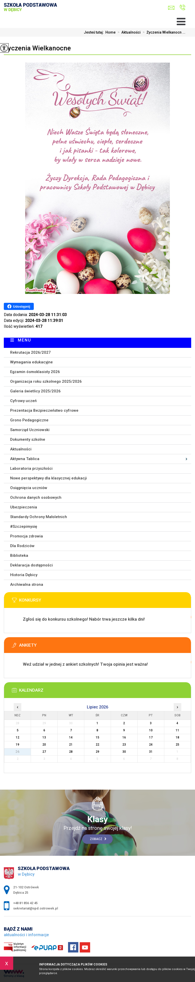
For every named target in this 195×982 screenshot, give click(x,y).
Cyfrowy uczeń (23, 401)
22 (97, 744)
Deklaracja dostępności (31, 565)
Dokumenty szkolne (27, 439)
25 (177, 744)
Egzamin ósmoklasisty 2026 (35, 371)
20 (44, 744)
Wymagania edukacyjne (31, 362)
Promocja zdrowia (26, 536)
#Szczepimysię (23, 526)
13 (44, 737)
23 (124, 744)
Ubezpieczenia (23, 507)
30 (124, 751)
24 (151, 744)
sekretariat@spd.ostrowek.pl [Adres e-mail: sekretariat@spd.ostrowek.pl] (35, 908)
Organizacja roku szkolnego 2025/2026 (46, 381)
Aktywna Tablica (24, 459)
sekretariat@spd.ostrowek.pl (171, 8)
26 (17, 751)
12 (17, 737)
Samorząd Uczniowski (30, 430)
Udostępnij (18, 306)
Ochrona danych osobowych (35, 497)
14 (71, 737)
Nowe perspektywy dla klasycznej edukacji (48, 478)
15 (97, 737)
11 (177, 730)
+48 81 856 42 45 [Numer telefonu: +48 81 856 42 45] (25, 903)
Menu (24, 340)
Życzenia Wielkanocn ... (163, 32)
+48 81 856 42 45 (182, 7)
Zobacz (98, 839)
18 (177, 737)
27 (44, 751)
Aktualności (128, 32)
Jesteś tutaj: (94, 32)
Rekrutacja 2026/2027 (30, 352)
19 (17, 744)
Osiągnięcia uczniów (28, 488)
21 (71, 744)
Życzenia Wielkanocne (37, 48)
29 (97, 751)
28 (71, 751)
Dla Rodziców (22, 546)
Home (110, 32)
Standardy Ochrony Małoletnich (38, 517)
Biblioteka (19, 555)
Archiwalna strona (26, 584)
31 (151, 751)
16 (124, 737)
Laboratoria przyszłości (31, 468)
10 (151, 730)
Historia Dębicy (23, 575)
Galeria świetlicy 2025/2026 (35, 391)
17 (151, 737)
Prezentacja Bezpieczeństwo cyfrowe (44, 410)
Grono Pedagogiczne (29, 420)
